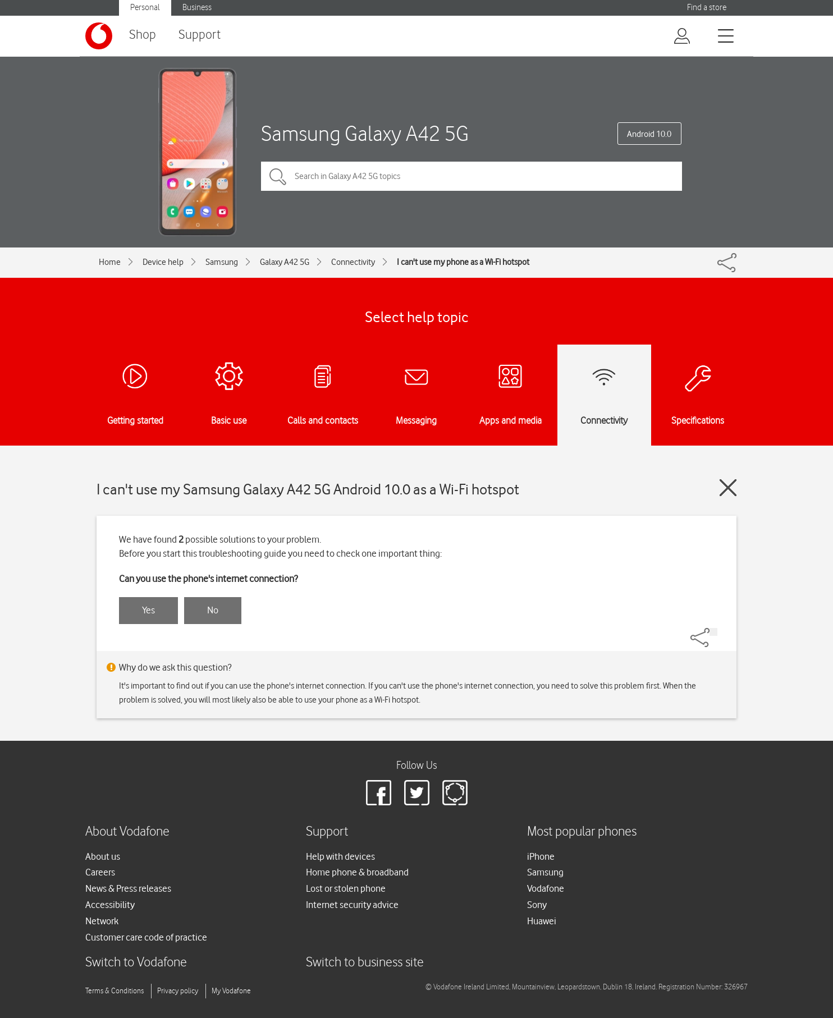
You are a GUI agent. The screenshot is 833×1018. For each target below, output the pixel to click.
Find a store (706, 7)
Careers (100, 872)
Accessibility (110, 904)
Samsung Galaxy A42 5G (365, 133)
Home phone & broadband (357, 872)
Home (110, 262)
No (212, 610)
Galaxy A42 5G (284, 262)
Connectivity (353, 262)
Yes (148, 610)
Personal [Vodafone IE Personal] (145, 7)
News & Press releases (128, 888)
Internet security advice (352, 904)
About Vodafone (127, 832)
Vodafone (545, 888)
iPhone (541, 856)
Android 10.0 (649, 134)
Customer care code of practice (146, 937)
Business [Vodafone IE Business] (197, 7)
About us (102, 856)
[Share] (713, 632)
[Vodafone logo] (98, 35)
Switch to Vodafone (136, 963)
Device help (163, 262)
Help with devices (340, 856)
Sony (537, 904)
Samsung (221, 262)
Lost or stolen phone (346, 888)
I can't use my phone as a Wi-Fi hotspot (463, 262)
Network (101, 921)
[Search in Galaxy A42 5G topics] (471, 176)
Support (199, 35)
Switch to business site (365, 963)
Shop (142, 35)
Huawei (541, 921)
